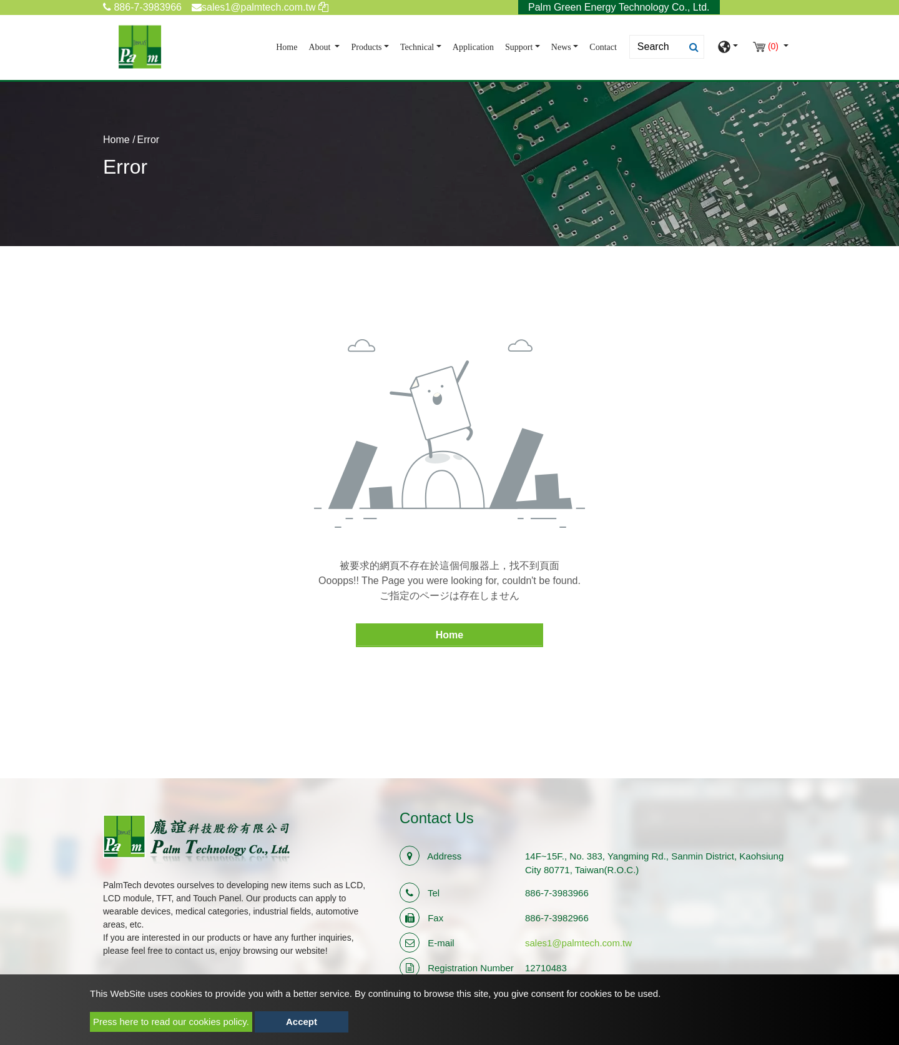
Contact (603, 47)
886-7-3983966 (142, 7)
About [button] (320, 47)
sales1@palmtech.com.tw (578, 943)
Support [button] (519, 47)
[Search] (666, 47)
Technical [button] (417, 47)
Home (289, 46)
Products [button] (366, 47)
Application (473, 47)
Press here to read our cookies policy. (171, 1021)
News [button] (561, 47)
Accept (301, 1021)
